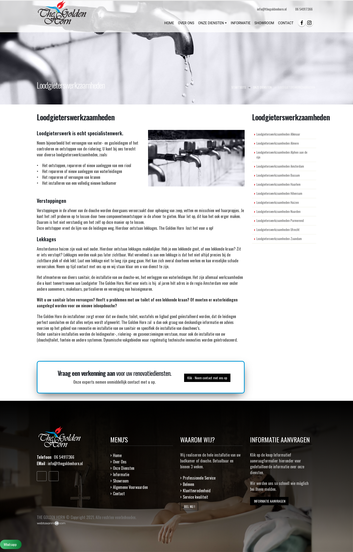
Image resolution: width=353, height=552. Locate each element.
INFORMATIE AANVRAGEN (269, 501)
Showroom (121, 481)
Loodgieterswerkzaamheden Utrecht (278, 229)
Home (117, 455)
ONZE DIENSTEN (211, 23)
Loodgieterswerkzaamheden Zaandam (279, 238)
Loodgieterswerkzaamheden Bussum (278, 175)
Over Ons (119, 462)
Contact (119, 493)
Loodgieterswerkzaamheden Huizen (277, 202)
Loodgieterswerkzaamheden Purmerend (280, 220)
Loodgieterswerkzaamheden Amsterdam (280, 166)
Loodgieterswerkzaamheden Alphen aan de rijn (281, 155)
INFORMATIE (241, 23)
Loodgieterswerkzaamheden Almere (277, 143)
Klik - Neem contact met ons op (207, 377)
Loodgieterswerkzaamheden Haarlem (278, 184)
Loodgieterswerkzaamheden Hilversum (279, 193)
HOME (169, 23)
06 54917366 (304, 9)
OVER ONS (186, 23)
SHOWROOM (264, 23)
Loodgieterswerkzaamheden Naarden (278, 211)
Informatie (121, 474)
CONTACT (285, 23)
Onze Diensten (123, 468)
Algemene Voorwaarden (130, 487)
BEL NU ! (189, 506)
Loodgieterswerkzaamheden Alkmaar (278, 134)
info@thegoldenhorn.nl (65, 463)
